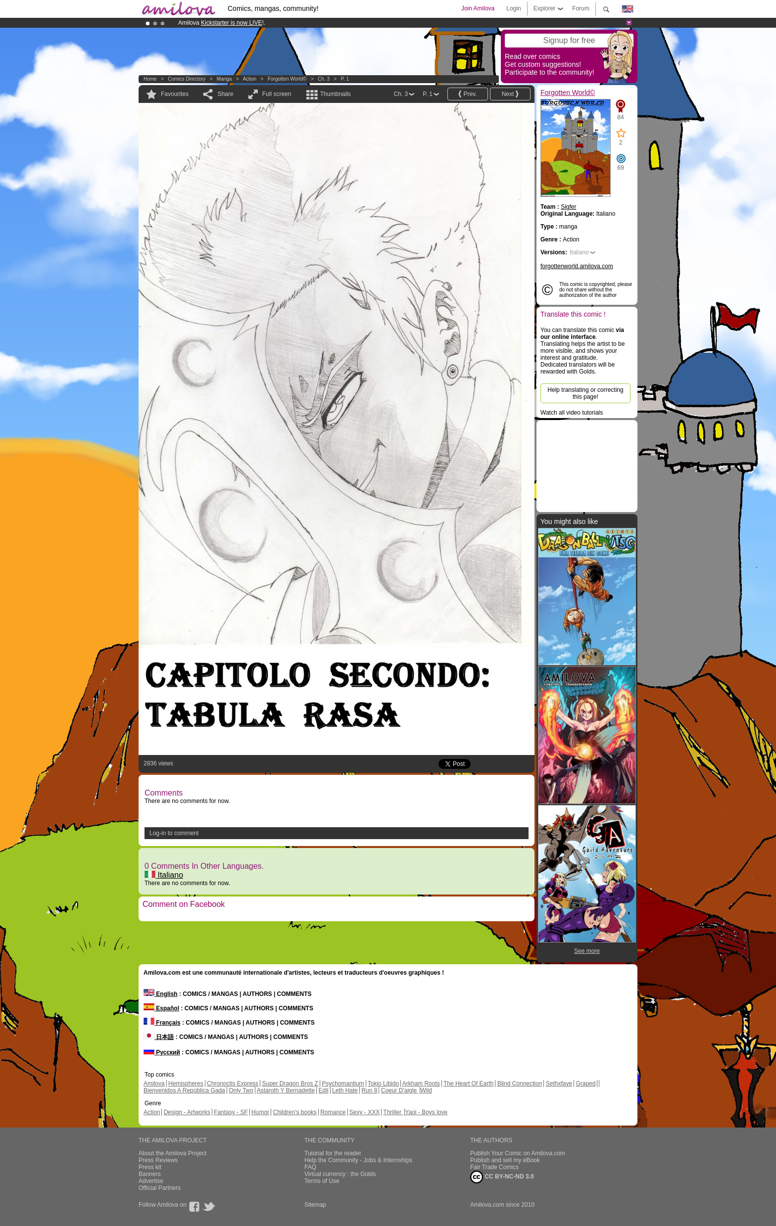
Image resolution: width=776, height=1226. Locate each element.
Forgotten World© (287, 79)
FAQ (310, 1167)
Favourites (175, 94)
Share (225, 94)
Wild (426, 1090)
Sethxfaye (559, 1083)
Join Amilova (477, 8)
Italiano (164, 875)
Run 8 (369, 1090)
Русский (162, 1052)
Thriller (393, 1112)
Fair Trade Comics (494, 1167)
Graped (585, 1083)
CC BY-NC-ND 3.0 (502, 1177)
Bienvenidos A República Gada (184, 1090)
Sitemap (315, 1204)
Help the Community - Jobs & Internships (358, 1160)
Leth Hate (345, 1090)
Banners (150, 1174)
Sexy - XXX (364, 1112)
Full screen (276, 94)
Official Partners (160, 1187)
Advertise (151, 1181)
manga (224, 79)
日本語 (159, 1037)
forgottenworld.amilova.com (576, 266)
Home (150, 79)
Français (162, 1022)
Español (161, 1008)
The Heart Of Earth (468, 1083)
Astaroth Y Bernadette (286, 1090)
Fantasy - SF (231, 1112)
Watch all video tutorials (571, 412)
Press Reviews (158, 1160)
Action (249, 79)
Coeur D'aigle (400, 1090)
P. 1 (345, 79)
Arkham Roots (421, 1083)
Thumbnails (335, 94)
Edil (324, 1090)
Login (513, 8)
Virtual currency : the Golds (340, 1174)
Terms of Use (322, 1181)
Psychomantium (343, 1083)
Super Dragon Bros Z (290, 1083)
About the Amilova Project (172, 1153)
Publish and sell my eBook (505, 1160)
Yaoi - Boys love (426, 1112)
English (161, 993)
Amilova (154, 1083)
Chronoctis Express (232, 1083)
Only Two (241, 1090)
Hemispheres (185, 1083)
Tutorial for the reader (332, 1153)
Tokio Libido (383, 1083)
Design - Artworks (187, 1112)
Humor (260, 1112)
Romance (332, 1112)
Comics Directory (186, 79)
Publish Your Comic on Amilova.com (517, 1153)
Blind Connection (519, 1083)
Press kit (150, 1167)
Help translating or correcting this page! (585, 393)
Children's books (294, 1112)
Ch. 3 (324, 79)
